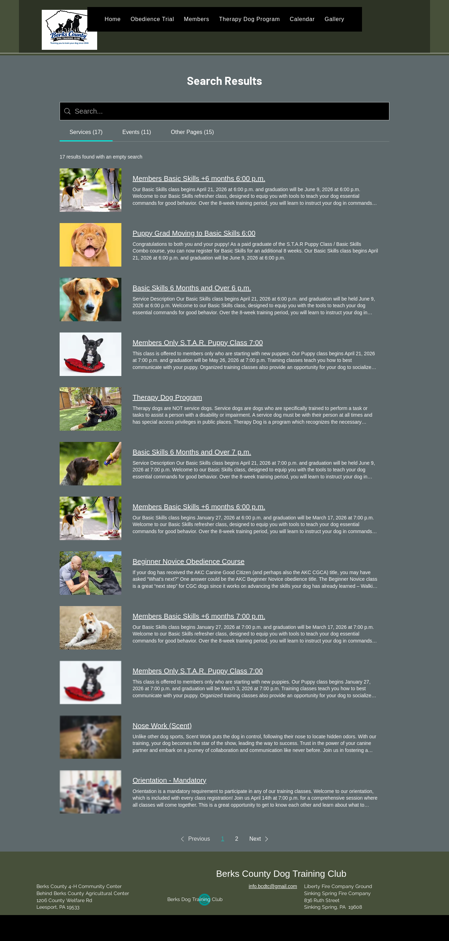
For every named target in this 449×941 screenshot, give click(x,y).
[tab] (86, 132)
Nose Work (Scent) (162, 726)
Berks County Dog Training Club (281, 873)
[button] (194, 839)
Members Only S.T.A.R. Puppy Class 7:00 (198, 343)
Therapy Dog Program (167, 397)
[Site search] (230, 111)
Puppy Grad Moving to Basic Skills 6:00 (194, 233)
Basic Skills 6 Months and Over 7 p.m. (192, 452)
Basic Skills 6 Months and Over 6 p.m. (192, 288)
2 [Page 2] (236, 839)
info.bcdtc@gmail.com (273, 886)
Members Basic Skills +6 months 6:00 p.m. (199, 178)
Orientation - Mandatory (169, 780)
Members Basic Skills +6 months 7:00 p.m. (199, 616)
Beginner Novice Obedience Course (188, 561)
